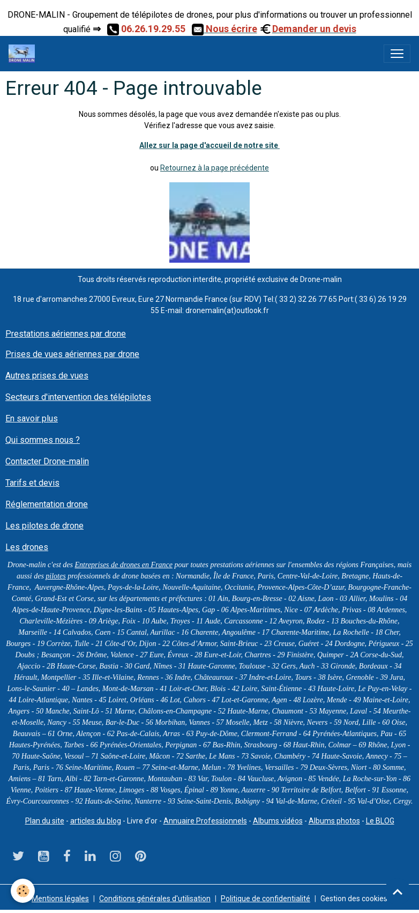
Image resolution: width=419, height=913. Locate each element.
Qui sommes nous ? (42, 440)
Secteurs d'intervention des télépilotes (78, 397)
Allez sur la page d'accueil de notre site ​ (209, 145)
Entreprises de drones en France (124, 565)
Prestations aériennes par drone (65, 334)
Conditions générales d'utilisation (155, 898)
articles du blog (95, 820)
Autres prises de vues (46, 375)
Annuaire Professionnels (205, 820)
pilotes (55, 576)
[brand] (24, 53)
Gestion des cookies (353, 898)
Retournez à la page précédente (214, 168)
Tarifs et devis (32, 483)
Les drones (26, 547)
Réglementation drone (46, 504)
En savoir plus (31, 418)
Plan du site (44, 820)
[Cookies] (23, 891)
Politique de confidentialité (265, 898)
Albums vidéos (278, 820)
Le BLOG (380, 820)
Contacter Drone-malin (47, 461)
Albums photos (334, 820)
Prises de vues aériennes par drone (72, 354)
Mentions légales (60, 898)
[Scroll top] (397, 891)
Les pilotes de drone (44, 526)
